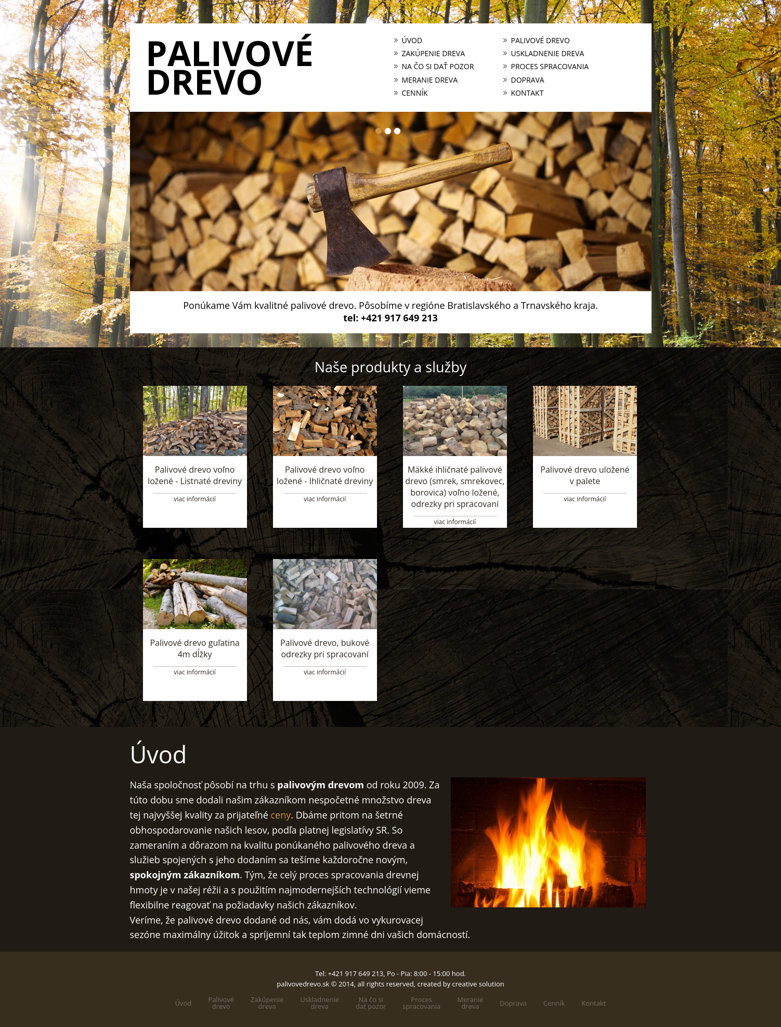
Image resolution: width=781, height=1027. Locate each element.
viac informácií (195, 499)
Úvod (412, 40)
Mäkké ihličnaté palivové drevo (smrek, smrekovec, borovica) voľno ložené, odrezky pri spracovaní (454, 487)
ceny (280, 815)
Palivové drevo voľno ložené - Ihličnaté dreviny (325, 475)
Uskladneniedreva (319, 1003)
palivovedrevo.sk (303, 984)
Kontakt (527, 93)
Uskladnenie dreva (547, 53)
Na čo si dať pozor (438, 66)
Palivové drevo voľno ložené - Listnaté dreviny (195, 475)
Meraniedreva (470, 1003)
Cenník (415, 93)
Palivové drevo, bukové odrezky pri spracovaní (324, 648)
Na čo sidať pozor (371, 1003)
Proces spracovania (550, 66)
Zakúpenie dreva (433, 53)
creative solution (478, 984)
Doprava (527, 80)
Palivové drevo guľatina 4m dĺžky (194, 648)
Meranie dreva (430, 80)
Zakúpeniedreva (267, 1003)
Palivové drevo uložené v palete (584, 475)
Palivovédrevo (221, 1003)
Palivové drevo (540, 40)
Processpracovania (421, 1003)
